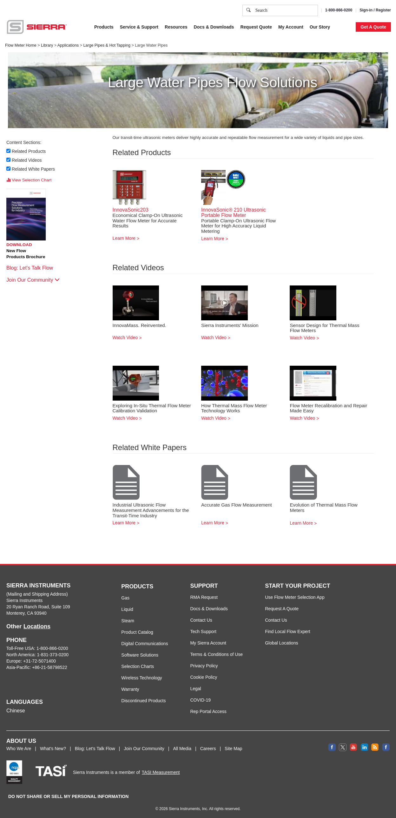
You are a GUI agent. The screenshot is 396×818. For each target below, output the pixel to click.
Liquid (127, 609)
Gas (125, 597)
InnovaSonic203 (130, 210)
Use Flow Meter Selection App (295, 597)
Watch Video (125, 337)
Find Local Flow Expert (287, 631)
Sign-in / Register (375, 10)
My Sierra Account (208, 642)
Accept (314, 58)
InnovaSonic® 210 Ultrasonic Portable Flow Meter (233, 212)
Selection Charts (137, 666)
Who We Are (18, 748)
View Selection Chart (28, 180)
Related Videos (27, 160)
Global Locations (281, 642)
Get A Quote (373, 26)
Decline (339, 58)
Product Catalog (137, 632)
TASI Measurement (161, 772)
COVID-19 (200, 700)
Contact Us (201, 620)
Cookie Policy (225, 26)
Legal (195, 688)
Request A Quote (282, 608)
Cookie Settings (281, 58)
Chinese (15, 710)
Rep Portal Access (208, 711)
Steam (127, 620)
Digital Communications (144, 643)
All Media (182, 748)
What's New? (53, 748)
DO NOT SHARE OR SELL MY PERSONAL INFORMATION (68, 796)
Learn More (124, 238)
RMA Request (203, 597)
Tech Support (203, 631)
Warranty (130, 689)
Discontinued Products (143, 700)
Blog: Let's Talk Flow (32, 268)
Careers (208, 748)
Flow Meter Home (20, 45)
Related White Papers (33, 169)
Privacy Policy (270, 26)
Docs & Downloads (209, 608)
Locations (36, 626)
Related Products (29, 151)
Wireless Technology (141, 677)
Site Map (233, 748)
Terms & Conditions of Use (216, 654)
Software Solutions (139, 655)
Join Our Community (33, 280)
